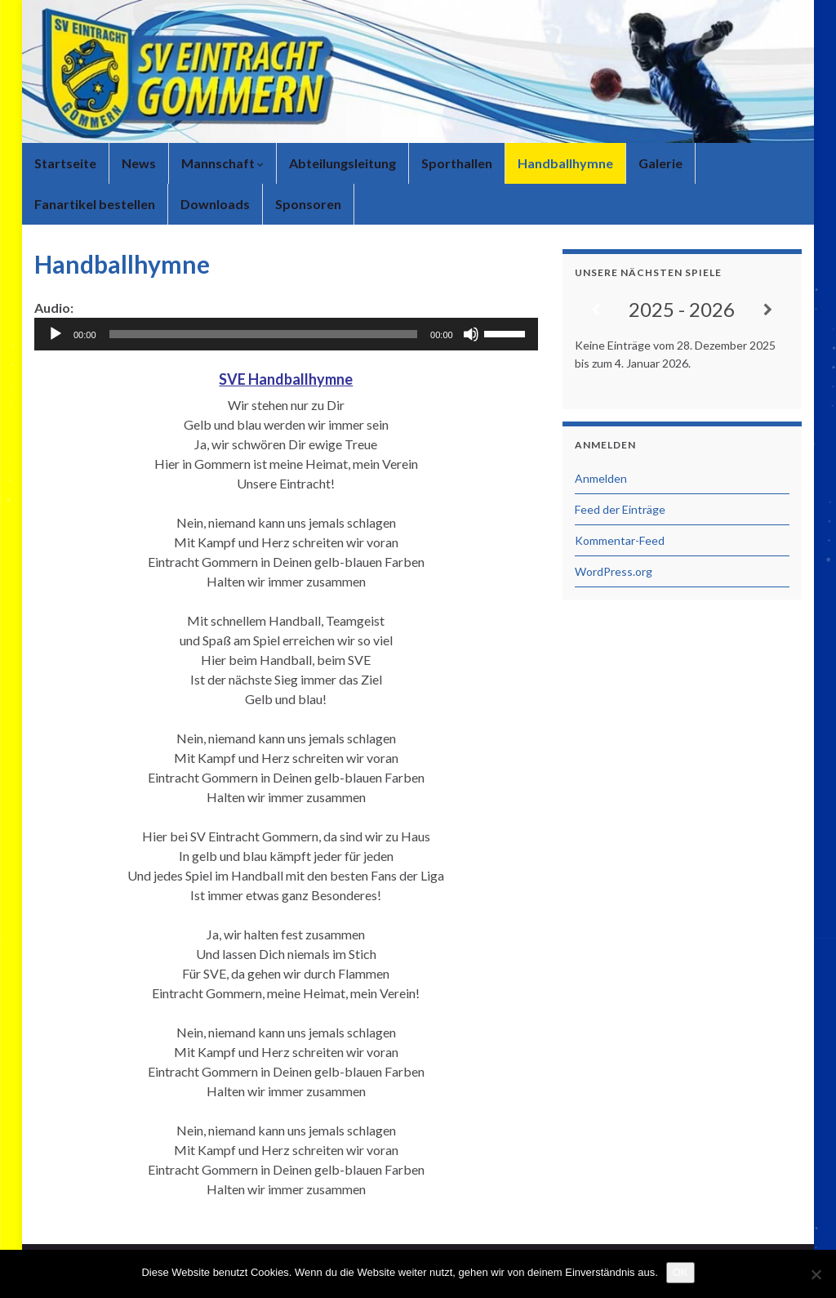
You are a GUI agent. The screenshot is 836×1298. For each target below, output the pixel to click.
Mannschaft (222, 163)
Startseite (65, 163)
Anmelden (601, 478)
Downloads (215, 204)
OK (680, 1272)
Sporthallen (456, 163)
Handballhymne (565, 163)
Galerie (660, 163)
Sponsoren (308, 204)
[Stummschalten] (471, 334)
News (139, 163)
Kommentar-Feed (620, 540)
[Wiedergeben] (55, 334)
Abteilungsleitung (342, 163)
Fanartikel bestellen (94, 204)
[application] (286, 334)
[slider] (263, 334)
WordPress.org (613, 571)
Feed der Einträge (620, 509)
